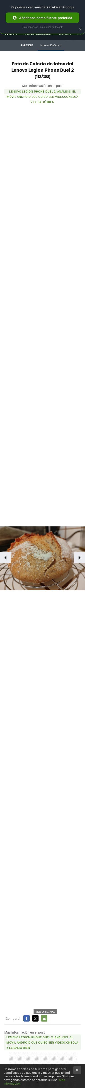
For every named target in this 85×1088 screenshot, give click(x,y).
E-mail (44, 1018)
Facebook (26, 1018)
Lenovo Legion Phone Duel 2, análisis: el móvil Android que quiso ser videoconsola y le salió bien (42, 91)
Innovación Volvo (50, 45)
